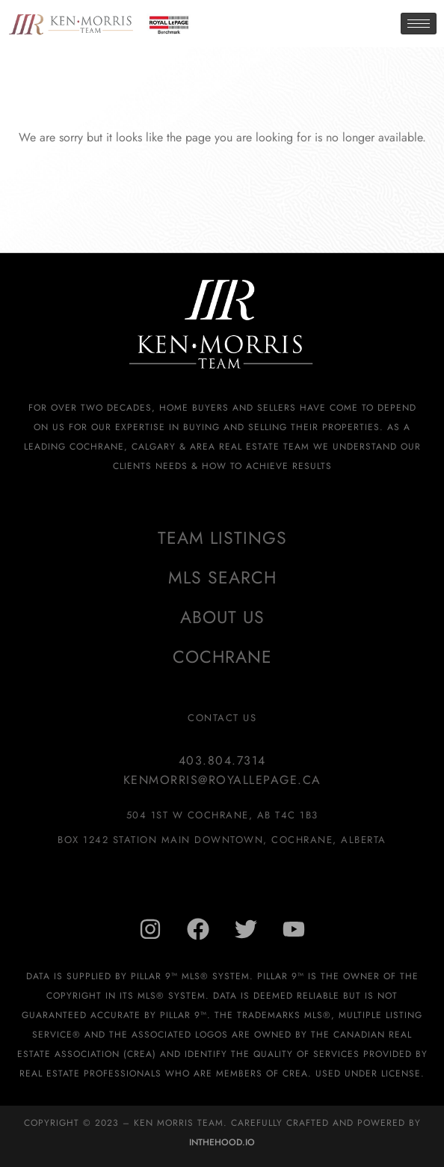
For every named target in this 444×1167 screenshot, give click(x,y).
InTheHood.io (222, 1142)
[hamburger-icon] (419, 23)
